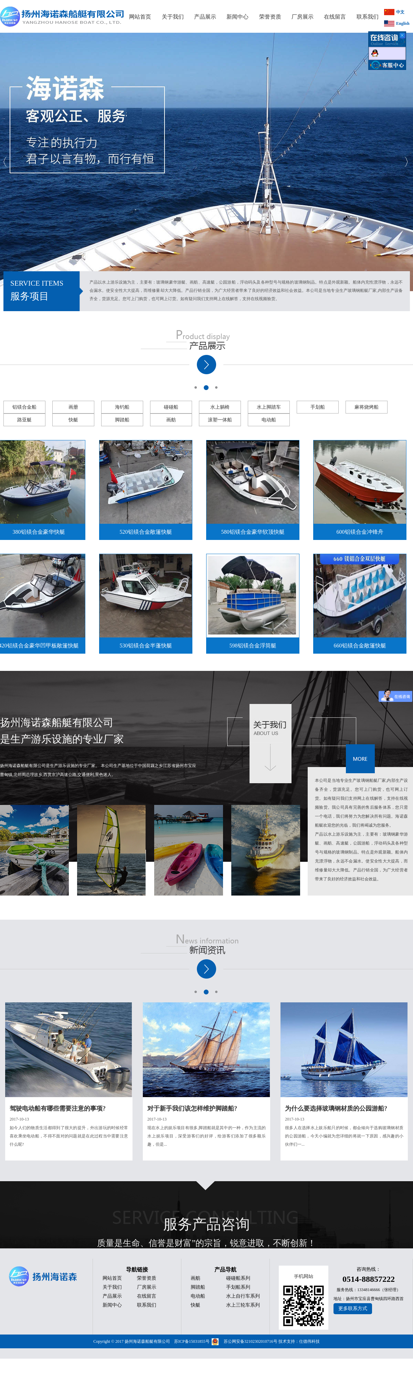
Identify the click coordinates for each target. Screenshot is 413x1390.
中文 (400, 12)
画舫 (171, 419)
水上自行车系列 (243, 1296)
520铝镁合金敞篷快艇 (148, 532)
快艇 (73, 419)
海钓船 (122, 407)
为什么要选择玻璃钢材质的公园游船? (336, 1108)
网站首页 (112, 1278)
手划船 (317, 407)
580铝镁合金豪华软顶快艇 (255, 532)
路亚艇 (24, 419)
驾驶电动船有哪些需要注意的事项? (58, 1108)
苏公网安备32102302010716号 (250, 1341)
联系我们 (146, 1305)
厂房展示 (146, 1287)
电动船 (269, 419)
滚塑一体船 (220, 419)
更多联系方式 (352, 1308)
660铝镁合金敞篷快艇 (362, 645)
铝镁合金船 (24, 407)
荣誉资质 (146, 1278)
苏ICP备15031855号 (192, 1341)
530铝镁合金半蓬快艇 (148, 645)
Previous (5, 162)
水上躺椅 (220, 407)
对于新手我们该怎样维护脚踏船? (192, 1108)
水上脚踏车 (269, 407)
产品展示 (112, 1296)
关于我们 (112, 1287)
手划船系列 (238, 1287)
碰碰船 (171, 407)
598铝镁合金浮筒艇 (255, 645)
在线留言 (146, 1296)
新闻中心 (112, 1305)
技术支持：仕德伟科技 (299, 1341)
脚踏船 (122, 419)
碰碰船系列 (238, 1278)
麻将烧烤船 (366, 407)
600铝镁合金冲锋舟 (362, 532)
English (403, 23)
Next (406, 162)
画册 (73, 407)
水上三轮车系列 (243, 1305)
